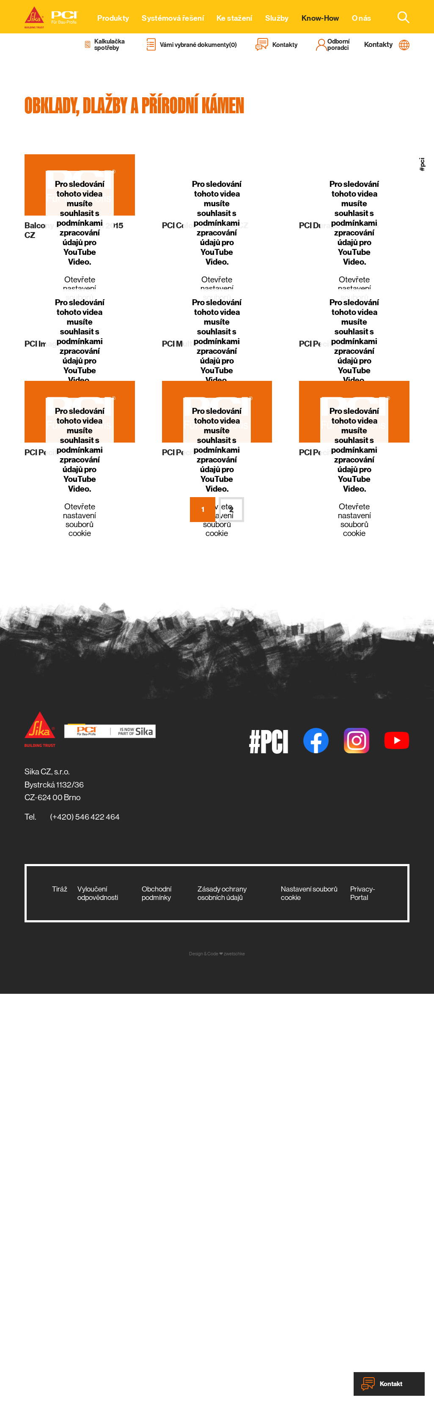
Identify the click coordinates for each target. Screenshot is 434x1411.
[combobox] (398, 17)
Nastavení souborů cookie (309, 893)
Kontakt (381, 1384)
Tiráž (59, 889)
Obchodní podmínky (156, 893)
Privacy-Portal (362, 893)
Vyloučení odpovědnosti (97, 893)
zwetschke (234, 954)
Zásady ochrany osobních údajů (222, 893)
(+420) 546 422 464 (85, 816)
